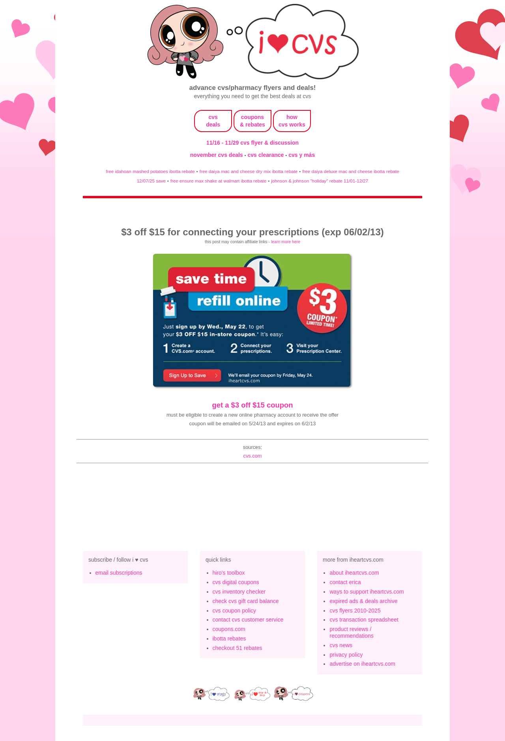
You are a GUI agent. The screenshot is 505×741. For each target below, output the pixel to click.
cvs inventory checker (239, 591)
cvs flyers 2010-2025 (354, 610)
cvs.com (252, 456)
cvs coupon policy (234, 610)
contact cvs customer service (248, 619)
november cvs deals (217, 155)
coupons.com (229, 629)
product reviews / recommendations (351, 632)
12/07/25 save (151, 180)
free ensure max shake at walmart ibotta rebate (218, 180)
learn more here (285, 241)
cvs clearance (267, 155)
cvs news (340, 645)
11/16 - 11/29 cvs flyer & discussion (252, 143)
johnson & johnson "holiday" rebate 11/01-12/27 (319, 180)
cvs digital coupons (236, 582)
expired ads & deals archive (363, 601)
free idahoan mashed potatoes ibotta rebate (150, 171)
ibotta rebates (229, 638)
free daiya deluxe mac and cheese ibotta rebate (350, 171)
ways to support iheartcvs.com (366, 591)
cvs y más (301, 155)
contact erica (345, 582)
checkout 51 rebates (237, 648)
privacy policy (346, 655)
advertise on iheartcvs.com (362, 664)
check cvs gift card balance (246, 601)
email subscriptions (118, 573)
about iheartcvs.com (354, 573)
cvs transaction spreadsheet (363, 619)
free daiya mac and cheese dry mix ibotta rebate (249, 171)
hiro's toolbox (229, 573)
